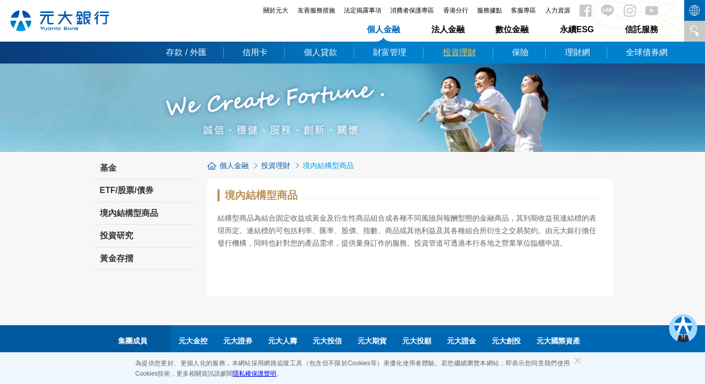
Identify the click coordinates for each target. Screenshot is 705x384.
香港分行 (455, 10)
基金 (108, 167)
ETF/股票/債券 (126, 190)
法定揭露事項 (362, 10)
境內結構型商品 (129, 213)
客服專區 (523, 10)
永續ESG (577, 29)
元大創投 (506, 341)
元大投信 (327, 341)
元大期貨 (372, 341)
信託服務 (641, 29)
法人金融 (448, 29)
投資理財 (459, 52)
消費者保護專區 (412, 10)
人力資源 (557, 10)
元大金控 (193, 341)
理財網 (577, 52)
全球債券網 (647, 52)
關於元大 (275, 10)
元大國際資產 (558, 341)
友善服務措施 (316, 10)
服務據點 (489, 10)
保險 (520, 52)
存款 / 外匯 (186, 52)
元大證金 (461, 341)
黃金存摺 (116, 258)
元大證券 (237, 341)
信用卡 (254, 52)
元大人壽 (282, 341)
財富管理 (389, 52)
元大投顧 (416, 341)
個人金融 (383, 29)
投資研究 (116, 235)
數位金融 (512, 29)
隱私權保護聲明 (254, 373)
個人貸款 (320, 52)
